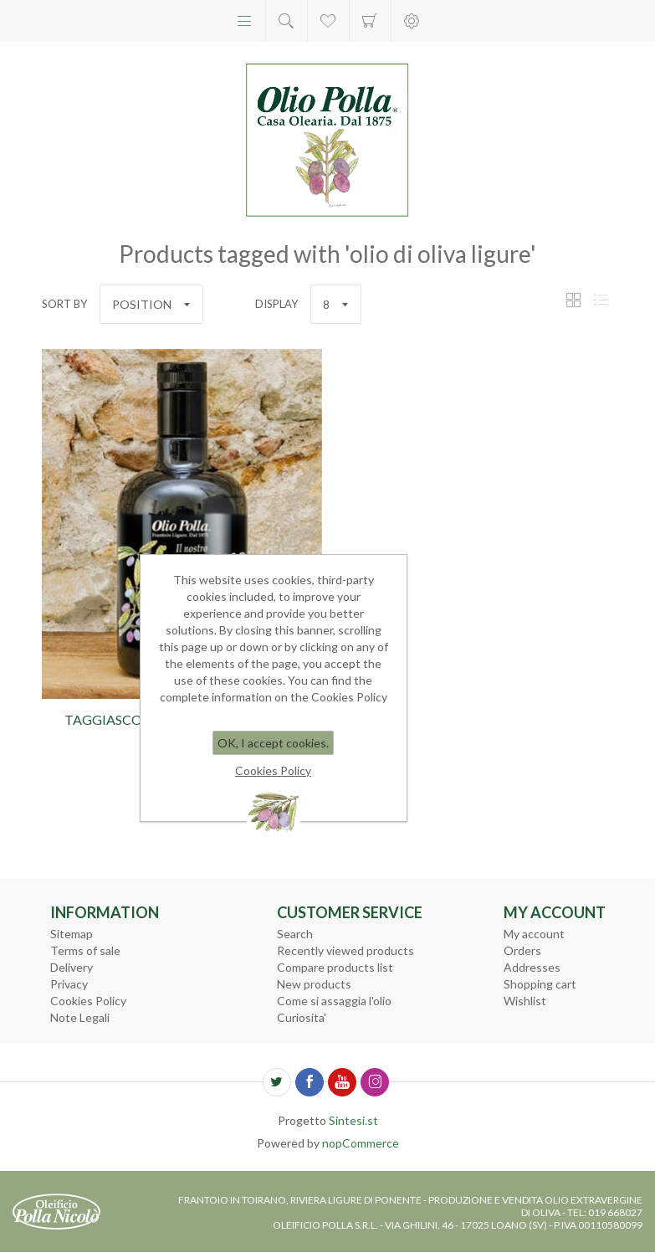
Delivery (71, 967)
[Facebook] (309, 1082)
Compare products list (335, 967)
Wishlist (525, 1001)
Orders (522, 950)
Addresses (532, 967)
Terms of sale (85, 950)
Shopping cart (370, 21)
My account (534, 934)
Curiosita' (301, 1017)
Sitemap (71, 934)
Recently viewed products (345, 950)
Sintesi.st (353, 1120)
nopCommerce (360, 1143)
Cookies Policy (88, 1001)
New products (314, 984)
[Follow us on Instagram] (375, 1082)
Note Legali (80, 1017)
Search (295, 934)
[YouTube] (342, 1082)
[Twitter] (277, 1082)
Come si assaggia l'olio (334, 1001)
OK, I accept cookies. (273, 743)
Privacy (69, 984)
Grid (573, 300)
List (600, 300)
